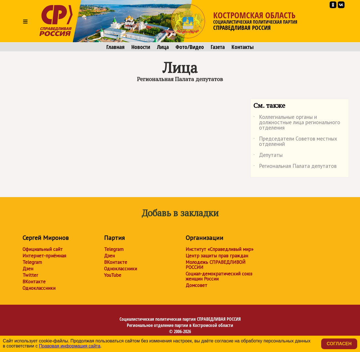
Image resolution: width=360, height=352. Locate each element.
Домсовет (196, 285)
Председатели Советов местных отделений (295, 141)
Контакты (242, 47)
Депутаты (268, 156)
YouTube (112, 275)
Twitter (30, 275)
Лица (163, 47)
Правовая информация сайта (69, 346)
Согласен (339, 343)
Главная (115, 47)
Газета (218, 47)
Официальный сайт (42, 249)
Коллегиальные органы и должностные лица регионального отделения (296, 122)
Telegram (32, 262)
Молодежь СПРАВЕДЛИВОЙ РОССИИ (216, 265)
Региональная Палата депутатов (295, 167)
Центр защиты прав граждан (217, 255)
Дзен (27, 268)
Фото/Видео (190, 47)
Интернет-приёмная (44, 255)
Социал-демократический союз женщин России (219, 276)
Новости (140, 47)
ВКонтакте (34, 281)
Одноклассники (38, 288)
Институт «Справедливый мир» (219, 249)
